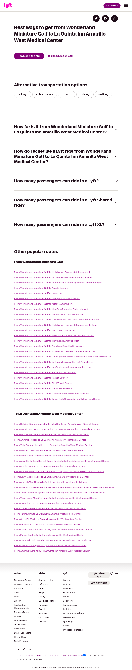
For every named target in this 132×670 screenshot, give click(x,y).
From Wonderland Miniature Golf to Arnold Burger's (41, 287)
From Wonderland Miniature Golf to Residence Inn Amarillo (45, 372)
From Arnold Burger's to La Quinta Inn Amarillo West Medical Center (49, 466)
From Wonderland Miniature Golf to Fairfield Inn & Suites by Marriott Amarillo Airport (58, 282)
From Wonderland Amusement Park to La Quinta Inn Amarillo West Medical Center (57, 429)
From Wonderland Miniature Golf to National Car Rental (43, 388)
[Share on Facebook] (105, 18)
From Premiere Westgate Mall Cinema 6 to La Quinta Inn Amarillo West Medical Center (59, 471)
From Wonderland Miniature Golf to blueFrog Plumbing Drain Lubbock (51, 309)
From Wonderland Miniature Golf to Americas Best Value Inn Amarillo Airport (54, 335)
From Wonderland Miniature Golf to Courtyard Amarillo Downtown (49, 346)
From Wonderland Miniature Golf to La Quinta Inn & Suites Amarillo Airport (53, 277)
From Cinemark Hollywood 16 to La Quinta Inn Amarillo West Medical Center (54, 540)
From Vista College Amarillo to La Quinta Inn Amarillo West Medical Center (53, 445)
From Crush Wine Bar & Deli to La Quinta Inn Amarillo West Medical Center (53, 529)
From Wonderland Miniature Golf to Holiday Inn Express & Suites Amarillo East (55, 351)
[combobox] (114, 573)
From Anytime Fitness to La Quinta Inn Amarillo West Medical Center (50, 439)
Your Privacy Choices (74, 655)
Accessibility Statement (48, 655)
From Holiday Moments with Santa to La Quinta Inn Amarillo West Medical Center (56, 423)
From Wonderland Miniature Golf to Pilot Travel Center (43, 383)
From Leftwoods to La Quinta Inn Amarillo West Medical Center (47, 524)
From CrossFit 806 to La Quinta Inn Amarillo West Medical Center (48, 519)
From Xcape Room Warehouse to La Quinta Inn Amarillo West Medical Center (54, 455)
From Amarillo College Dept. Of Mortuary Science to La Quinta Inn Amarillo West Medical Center (64, 487)
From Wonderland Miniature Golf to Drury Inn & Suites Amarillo (47, 298)
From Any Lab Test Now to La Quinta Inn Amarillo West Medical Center (51, 482)
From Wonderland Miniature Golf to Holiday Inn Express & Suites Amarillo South (56, 324)
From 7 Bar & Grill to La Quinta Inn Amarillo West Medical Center (47, 513)
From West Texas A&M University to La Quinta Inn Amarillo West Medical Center (55, 497)
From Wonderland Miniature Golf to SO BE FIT (38, 293)
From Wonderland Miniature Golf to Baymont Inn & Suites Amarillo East (51, 393)
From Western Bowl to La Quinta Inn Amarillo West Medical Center (49, 450)
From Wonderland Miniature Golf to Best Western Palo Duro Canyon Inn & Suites (56, 319)
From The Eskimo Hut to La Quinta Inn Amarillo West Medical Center (50, 508)
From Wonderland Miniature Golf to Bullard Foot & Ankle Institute (48, 314)
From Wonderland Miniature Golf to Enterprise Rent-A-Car (44, 330)
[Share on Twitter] (96, 18)
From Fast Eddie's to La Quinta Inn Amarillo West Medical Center (47, 503)
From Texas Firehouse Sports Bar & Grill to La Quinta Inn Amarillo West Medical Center (59, 492)
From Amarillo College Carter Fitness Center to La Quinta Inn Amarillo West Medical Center (61, 460)
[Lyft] (8, 5)
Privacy (30, 655)
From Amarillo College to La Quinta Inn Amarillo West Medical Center (50, 545)
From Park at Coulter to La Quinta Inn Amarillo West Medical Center (49, 534)
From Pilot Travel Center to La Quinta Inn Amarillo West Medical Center (51, 434)
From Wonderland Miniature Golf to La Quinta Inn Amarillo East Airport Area (53, 361)
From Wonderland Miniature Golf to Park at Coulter (41, 377)
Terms (20, 655)
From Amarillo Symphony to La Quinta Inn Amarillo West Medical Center (52, 550)
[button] (126, 5)
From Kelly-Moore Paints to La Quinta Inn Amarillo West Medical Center (51, 476)
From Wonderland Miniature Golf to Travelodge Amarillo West (46, 340)
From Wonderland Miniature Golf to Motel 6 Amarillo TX (43, 303)
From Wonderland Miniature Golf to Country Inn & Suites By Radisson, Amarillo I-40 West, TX (62, 356)
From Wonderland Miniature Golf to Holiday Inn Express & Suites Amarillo (52, 272)
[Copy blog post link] (114, 18)
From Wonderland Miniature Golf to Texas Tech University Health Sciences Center (57, 398)
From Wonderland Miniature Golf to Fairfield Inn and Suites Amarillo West (52, 367)
